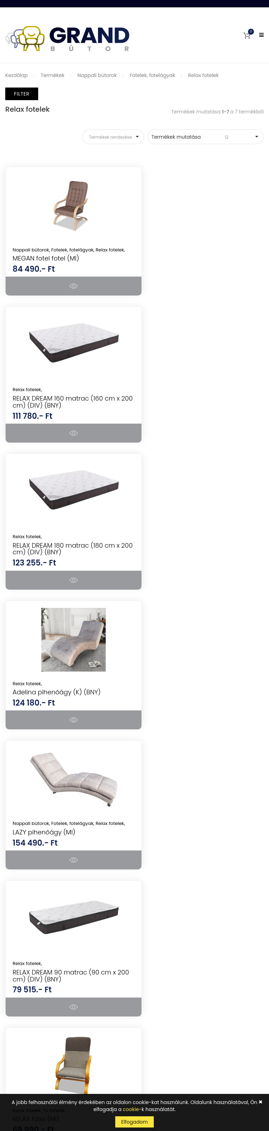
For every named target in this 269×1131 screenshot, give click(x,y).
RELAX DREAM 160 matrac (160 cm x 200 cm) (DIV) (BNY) (200, 262)
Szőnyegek (153, 936)
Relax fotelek (203, 75)
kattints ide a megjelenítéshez (201, 1066)
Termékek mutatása (201, 136)
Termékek (52, 75)
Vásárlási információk (31, 1018)
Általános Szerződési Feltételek (42, 1006)
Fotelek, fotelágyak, (73, 250)
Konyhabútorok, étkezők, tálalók (178, 850)
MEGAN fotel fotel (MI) (46, 265)
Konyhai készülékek (163, 813)
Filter (21, 93)
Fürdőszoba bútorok (164, 887)
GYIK (10, 994)
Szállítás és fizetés (27, 1030)
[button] (246, 35)
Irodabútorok (155, 862)
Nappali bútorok (97, 75)
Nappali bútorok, (32, 250)
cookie (131, 1109)
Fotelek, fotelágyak (152, 75)
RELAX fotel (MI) (36, 699)
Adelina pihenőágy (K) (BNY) (191, 405)
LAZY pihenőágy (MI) (44, 558)
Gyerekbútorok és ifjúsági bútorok (181, 899)
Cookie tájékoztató (28, 1055)
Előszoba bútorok (160, 875)
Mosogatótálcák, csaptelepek (176, 911)
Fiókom (14, 981)
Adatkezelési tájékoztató (34, 1043)
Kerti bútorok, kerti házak (169, 924)
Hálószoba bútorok (163, 826)
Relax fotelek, (162, 250)
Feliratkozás (242, 1046)
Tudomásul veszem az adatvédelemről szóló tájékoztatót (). (190, 1063)
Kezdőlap (16, 75)
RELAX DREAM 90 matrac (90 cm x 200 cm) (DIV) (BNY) (198, 555)
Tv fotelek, (54, 690)
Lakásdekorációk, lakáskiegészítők (181, 948)
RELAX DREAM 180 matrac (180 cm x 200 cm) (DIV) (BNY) (66, 409)
